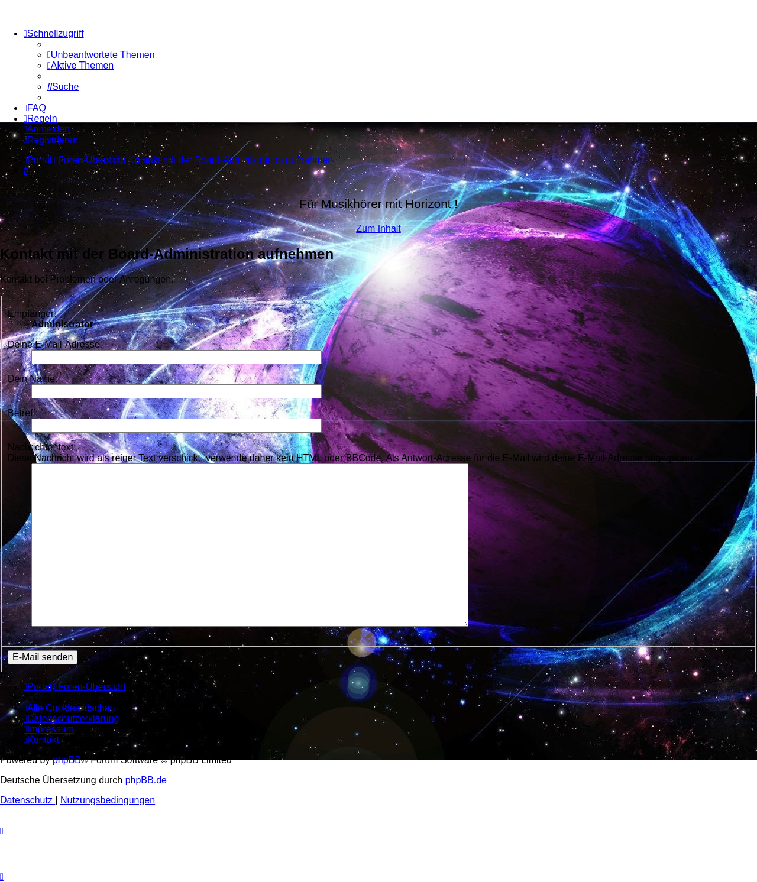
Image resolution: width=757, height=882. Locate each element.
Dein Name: (32, 379)
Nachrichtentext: (42, 447)
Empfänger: (32, 314)
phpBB (67, 760)
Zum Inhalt (378, 228)
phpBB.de (146, 780)
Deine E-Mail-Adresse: (55, 344)
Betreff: (23, 413)
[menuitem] (101, 55)
